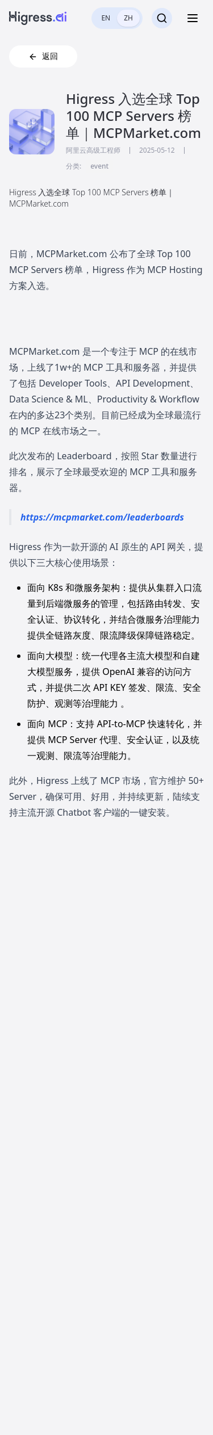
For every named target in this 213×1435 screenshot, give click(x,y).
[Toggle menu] (192, 18)
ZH (128, 18)
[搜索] (162, 18)
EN (105, 18)
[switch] (117, 18)
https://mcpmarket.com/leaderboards (102, 517)
